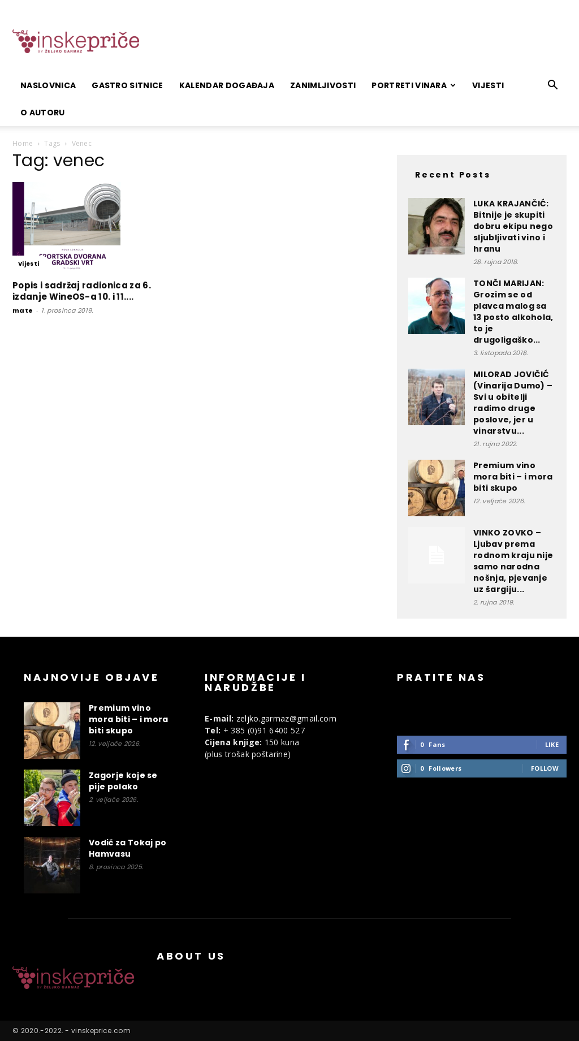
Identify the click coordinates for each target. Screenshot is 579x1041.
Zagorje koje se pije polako (123, 781)
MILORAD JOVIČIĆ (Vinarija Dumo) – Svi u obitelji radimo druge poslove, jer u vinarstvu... (512, 403)
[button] (553, 86)
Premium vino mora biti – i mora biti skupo (513, 477)
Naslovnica (48, 85)
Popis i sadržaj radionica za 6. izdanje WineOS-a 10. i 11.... (81, 291)
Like (552, 744)
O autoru (42, 112)
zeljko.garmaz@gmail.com (286, 718)
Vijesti (488, 85)
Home (22, 143)
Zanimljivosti (323, 85)
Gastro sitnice (127, 85)
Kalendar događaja (226, 85)
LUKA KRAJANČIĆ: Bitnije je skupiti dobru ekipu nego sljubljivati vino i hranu (513, 226)
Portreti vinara (413, 85)
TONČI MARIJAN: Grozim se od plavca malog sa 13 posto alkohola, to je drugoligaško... (513, 311)
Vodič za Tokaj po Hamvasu (127, 848)
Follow (545, 768)
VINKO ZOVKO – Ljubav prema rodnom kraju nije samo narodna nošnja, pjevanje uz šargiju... (513, 561)
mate (22, 310)
